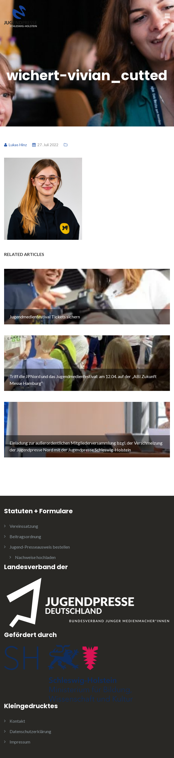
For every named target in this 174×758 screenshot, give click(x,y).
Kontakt (17, 721)
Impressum (20, 741)
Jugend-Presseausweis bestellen (40, 546)
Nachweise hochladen (35, 557)
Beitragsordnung (25, 536)
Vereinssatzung (24, 526)
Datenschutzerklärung (30, 731)
